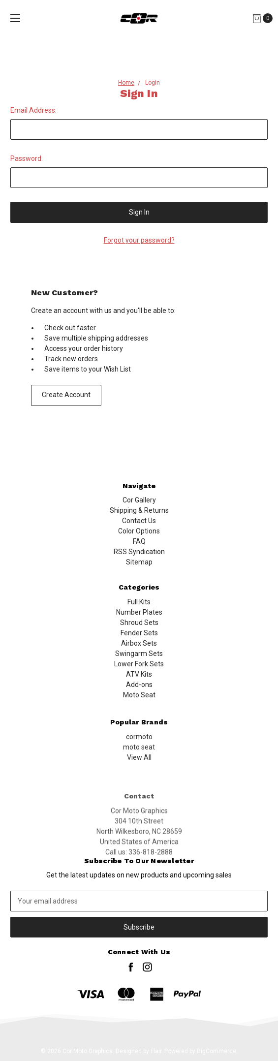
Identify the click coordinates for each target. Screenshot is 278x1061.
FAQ (139, 549)
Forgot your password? (139, 240)
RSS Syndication (139, 559)
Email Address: (33, 110)
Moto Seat (139, 727)
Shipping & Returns (139, 518)
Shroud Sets (139, 654)
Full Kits (139, 634)
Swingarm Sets (139, 685)
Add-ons (139, 716)
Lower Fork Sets (139, 696)
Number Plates (139, 644)
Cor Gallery (139, 507)
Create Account (66, 395)
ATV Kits (139, 706)
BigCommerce (216, 1051)
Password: (26, 158)
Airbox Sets (139, 675)
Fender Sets (139, 665)
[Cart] (257, 18)
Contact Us (139, 528)
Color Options (139, 538)
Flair (156, 1051)
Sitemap (139, 569)
